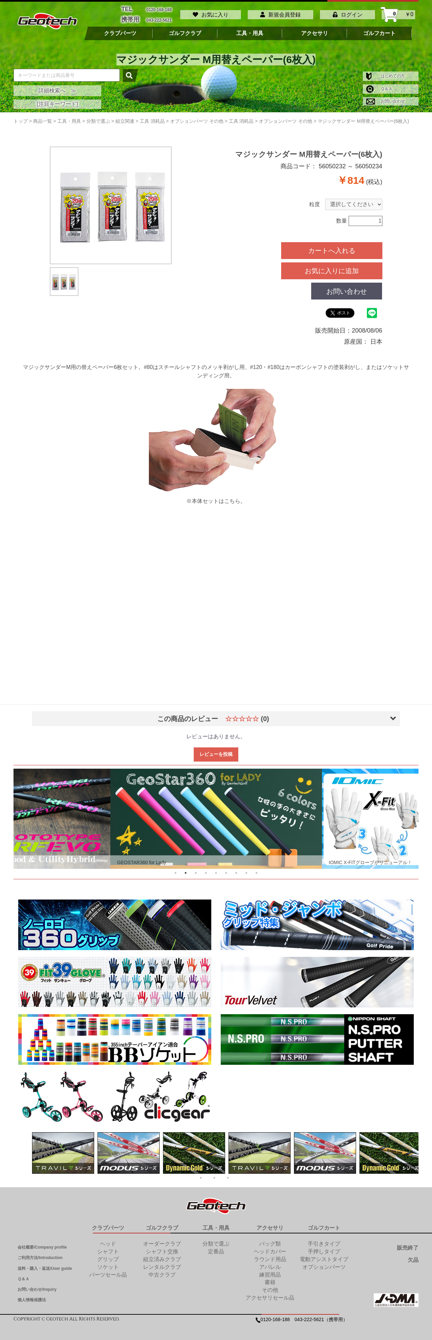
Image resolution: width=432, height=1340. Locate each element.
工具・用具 (249, 29)
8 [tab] (246, 868)
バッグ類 (270, 1240)
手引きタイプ (324, 1240)
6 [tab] (226, 868)
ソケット (108, 1263)
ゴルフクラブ (185, 29)
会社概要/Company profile (42, 1243)
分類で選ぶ (216, 1240)
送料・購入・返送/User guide (45, 1264)
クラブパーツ (120, 29)
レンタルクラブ (162, 1263)
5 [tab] (216, 868)
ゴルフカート (379, 29)
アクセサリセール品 (270, 1293)
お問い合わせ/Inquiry (37, 1285)
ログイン (347, 13)
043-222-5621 (159, 17)
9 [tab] (256, 868)
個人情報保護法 (32, 1295)
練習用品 (270, 1271)
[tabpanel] (216, 815)
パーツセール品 (108, 1271)
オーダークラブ (162, 1240)
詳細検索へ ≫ (57, 86)
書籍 (270, 1278)
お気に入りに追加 (332, 266)
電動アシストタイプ (324, 1255)
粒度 (314, 200)
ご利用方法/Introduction (40, 1254)
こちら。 (235, 497)
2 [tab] (185, 868)
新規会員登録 (280, 13)
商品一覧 (42, 117)
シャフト (108, 1247)
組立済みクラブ (162, 1255)
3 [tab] (195, 868)
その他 (270, 1286)
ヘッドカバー (270, 1247)
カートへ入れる (331, 246)
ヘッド (108, 1240)
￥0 (398, 13)
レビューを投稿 (216, 750)
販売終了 (407, 1244)
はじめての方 (385, 72)
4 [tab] (205, 868)
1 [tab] (175, 868)
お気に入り (210, 13)
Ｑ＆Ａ (379, 84)
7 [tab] (236, 868)
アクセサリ (314, 29)
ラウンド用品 (270, 1255)
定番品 (216, 1247)
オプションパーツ (324, 1263)
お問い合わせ (385, 97)
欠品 (413, 1256)
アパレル (270, 1263)
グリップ (108, 1255)
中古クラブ (162, 1271)
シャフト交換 (162, 1247)
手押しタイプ (324, 1247)
